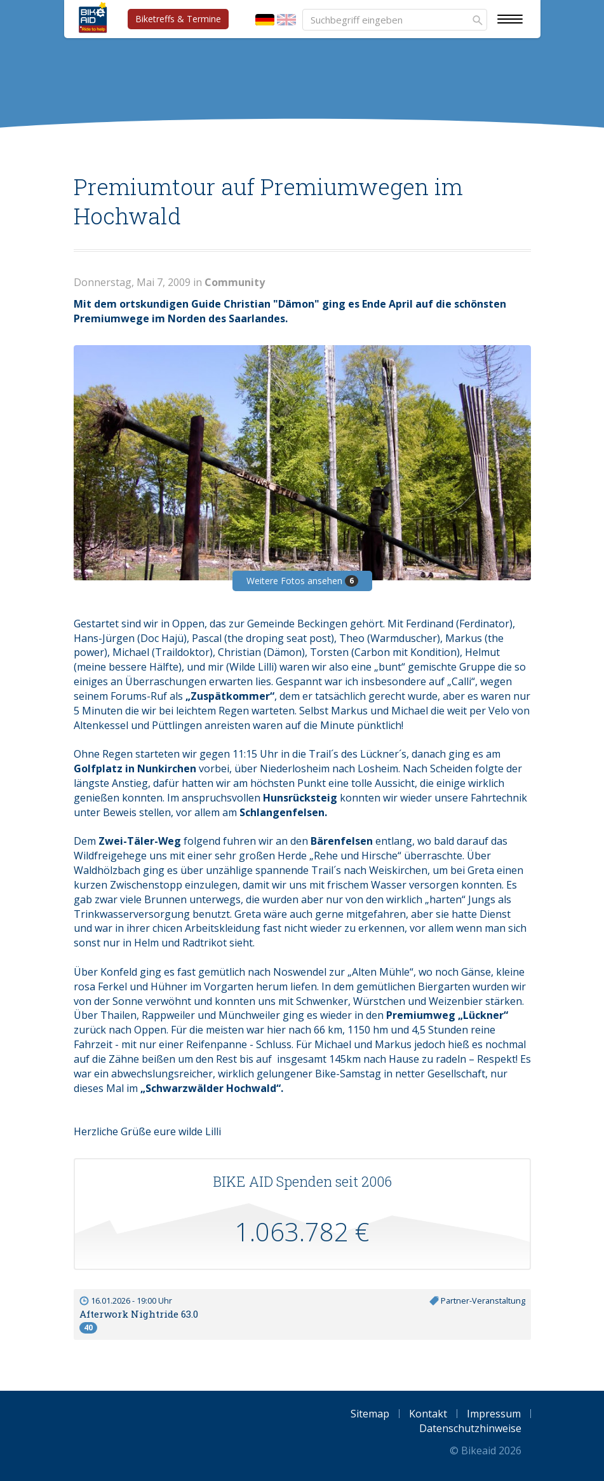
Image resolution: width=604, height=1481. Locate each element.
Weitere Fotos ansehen (302, 581)
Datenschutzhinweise (470, 1428)
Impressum (494, 1413)
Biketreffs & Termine (178, 19)
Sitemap (370, 1413)
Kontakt (428, 1413)
